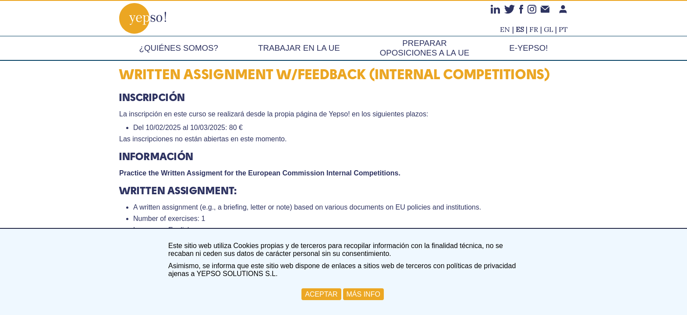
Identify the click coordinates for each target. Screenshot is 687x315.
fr (533, 29)
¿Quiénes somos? (178, 47)
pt (563, 29)
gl (548, 29)
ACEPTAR (321, 294)
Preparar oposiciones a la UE (424, 47)
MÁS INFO (363, 294)
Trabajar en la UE (299, 47)
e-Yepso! (528, 47)
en (505, 29)
